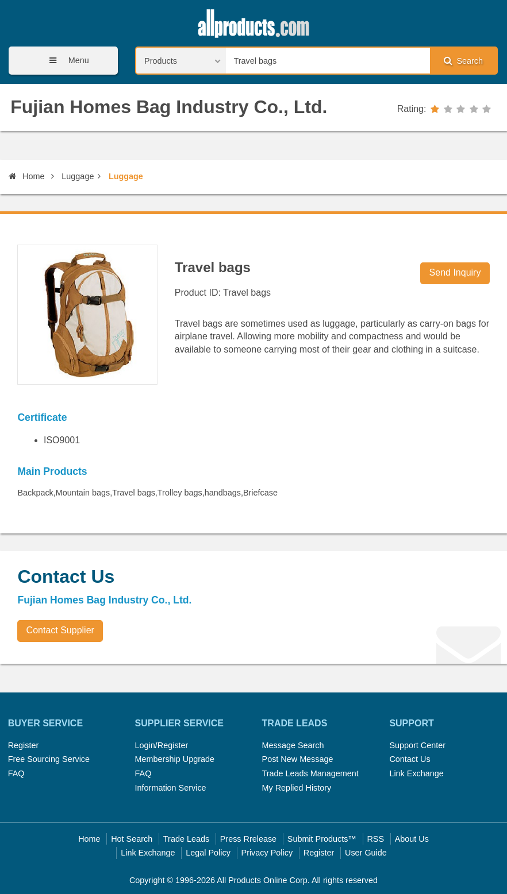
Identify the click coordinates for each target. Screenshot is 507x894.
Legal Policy (208, 852)
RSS (375, 838)
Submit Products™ (321, 838)
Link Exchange (416, 773)
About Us (412, 838)
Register (23, 745)
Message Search (293, 745)
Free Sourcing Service (49, 759)
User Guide (366, 852)
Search (463, 60)
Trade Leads (186, 838)
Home (26, 176)
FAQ (16, 773)
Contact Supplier (60, 630)
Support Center (417, 745)
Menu (65, 60)
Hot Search (131, 838)
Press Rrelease (248, 838)
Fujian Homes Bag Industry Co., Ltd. (168, 106)
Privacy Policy (267, 852)
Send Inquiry (455, 272)
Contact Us (409, 759)
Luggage (78, 176)
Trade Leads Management (310, 773)
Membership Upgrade (174, 759)
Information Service (170, 787)
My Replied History (297, 787)
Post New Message (297, 759)
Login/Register (162, 745)
